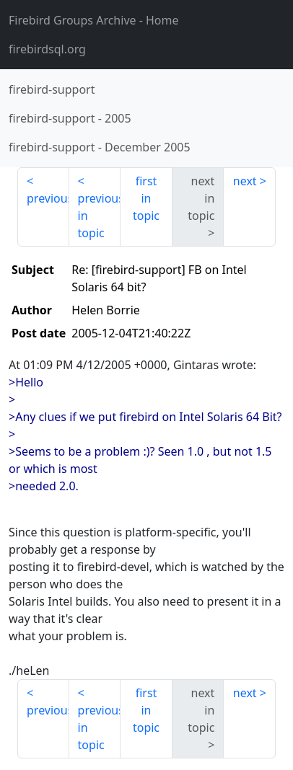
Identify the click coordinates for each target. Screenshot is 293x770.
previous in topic (99, 215)
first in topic (146, 198)
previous (48, 198)
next (245, 181)
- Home (94, 20)
